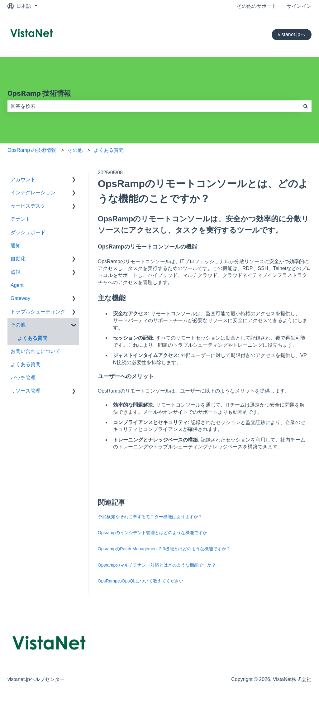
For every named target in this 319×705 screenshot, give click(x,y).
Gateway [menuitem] (20, 298)
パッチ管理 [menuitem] (23, 377)
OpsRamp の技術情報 (31, 150)
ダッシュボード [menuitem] (28, 232)
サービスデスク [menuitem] (28, 206)
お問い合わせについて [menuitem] (35, 351)
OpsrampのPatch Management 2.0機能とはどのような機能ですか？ (164, 548)
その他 (75, 150)
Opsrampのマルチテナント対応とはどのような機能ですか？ (157, 565)
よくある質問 (109, 150)
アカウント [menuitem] (23, 179)
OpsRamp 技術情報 (39, 93)
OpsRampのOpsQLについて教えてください (140, 580)
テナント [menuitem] (21, 219)
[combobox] (153, 106)
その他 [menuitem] (18, 324)
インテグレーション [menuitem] (33, 192)
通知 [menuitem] (16, 245)
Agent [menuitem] (17, 285)
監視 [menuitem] (16, 272)
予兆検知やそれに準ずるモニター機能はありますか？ (150, 516)
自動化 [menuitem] (18, 258)
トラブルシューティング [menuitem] (38, 311)
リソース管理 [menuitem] (25, 391)
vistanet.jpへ (291, 34)
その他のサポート (257, 6)
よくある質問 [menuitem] (32, 338)
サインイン (299, 6)
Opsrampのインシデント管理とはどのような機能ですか (152, 532)
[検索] (306, 106)
